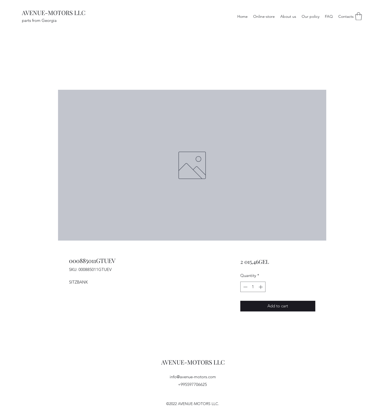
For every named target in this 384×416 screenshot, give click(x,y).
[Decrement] (245, 287)
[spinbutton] (253, 287)
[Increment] (261, 287)
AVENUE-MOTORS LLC (53, 12)
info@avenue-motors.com (193, 376)
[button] (358, 16)
